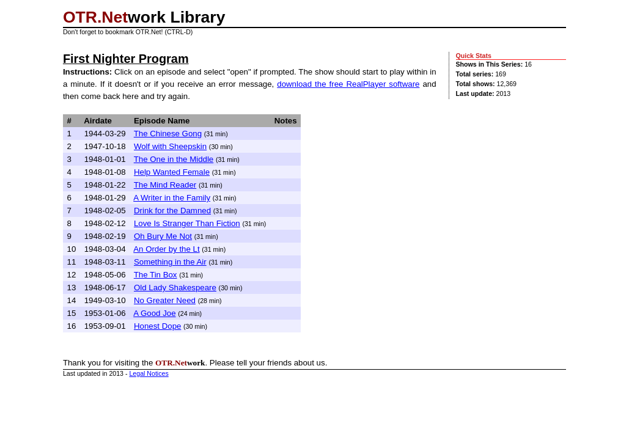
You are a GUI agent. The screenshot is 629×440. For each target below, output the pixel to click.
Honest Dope (157, 326)
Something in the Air (170, 261)
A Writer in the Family (171, 197)
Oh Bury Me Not (163, 236)
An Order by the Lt (166, 249)
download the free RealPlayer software (348, 84)
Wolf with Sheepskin (170, 146)
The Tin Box (155, 274)
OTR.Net (95, 17)
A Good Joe (154, 313)
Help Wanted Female (172, 172)
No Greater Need (165, 300)
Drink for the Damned (172, 210)
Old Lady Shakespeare (175, 287)
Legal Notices (148, 373)
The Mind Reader (165, 184)
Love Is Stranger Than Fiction (187, 223)
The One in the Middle (174, 159)
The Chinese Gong (168, 133)
